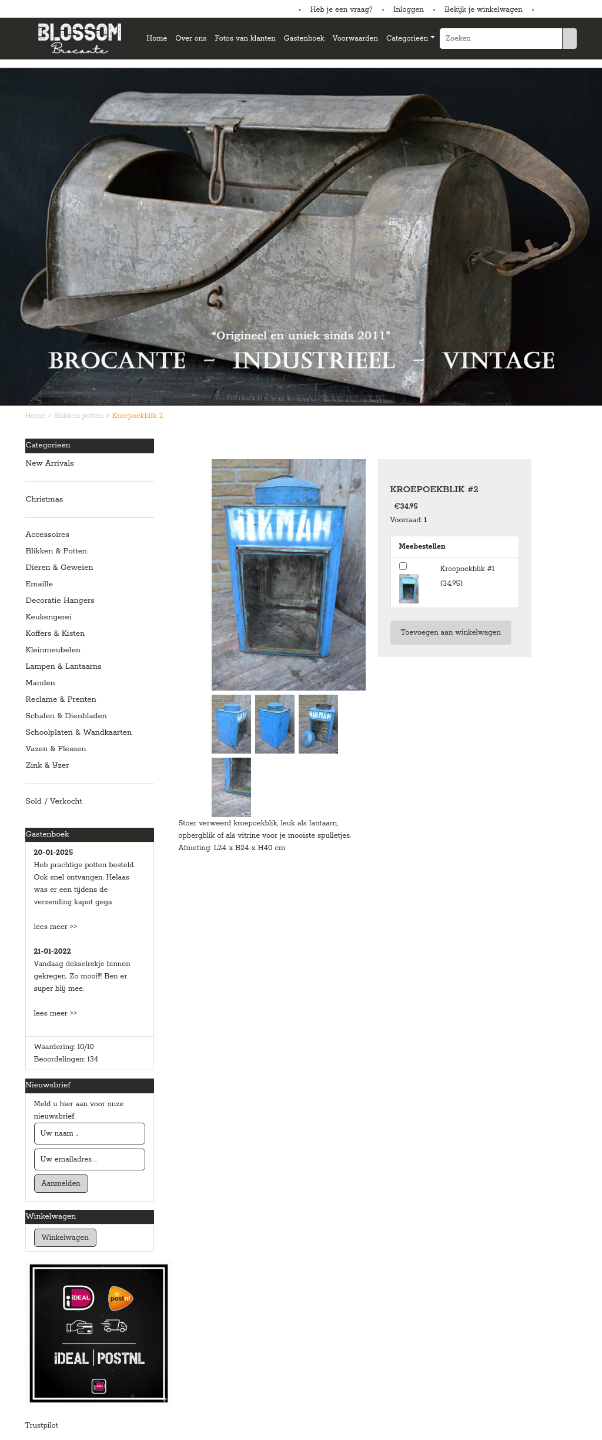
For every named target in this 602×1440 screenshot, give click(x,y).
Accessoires (47, 535)
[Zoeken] (501, 38)
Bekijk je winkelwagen (483, 9)
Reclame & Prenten (61, 700)
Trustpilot (41, 1425)
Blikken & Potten (57, 551)
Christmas (44, 500)
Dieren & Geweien (59, 568)
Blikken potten (80, 416)
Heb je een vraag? (341, 9)
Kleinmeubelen (53, 650)
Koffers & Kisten (55, 634)
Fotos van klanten (245, 38)
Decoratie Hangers (60, 601)
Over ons (190, 38)
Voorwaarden (355, 38)
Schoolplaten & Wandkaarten (79, 733)
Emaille (39, 584)
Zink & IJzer (47, 766)
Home (156, 38)
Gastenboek (304, 38)
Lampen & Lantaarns (64, 667)
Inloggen (408, 9)
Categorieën (407, 38)
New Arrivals (50, 464)
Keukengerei (49, 617)
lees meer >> (56, 927)
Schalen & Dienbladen (66, 716)
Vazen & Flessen (56, 749)
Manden (40, 683)
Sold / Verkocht (54, 802)
